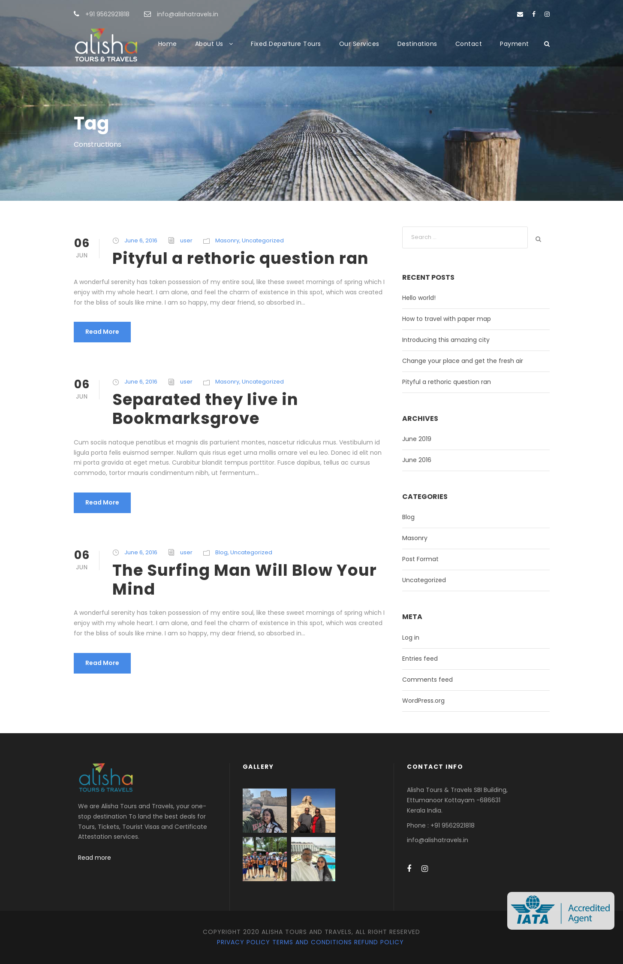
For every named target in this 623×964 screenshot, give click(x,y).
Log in (410, 637)
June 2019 (416, 439)
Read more (94, 857)
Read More (102, 331)
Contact (468, 43)
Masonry (227, 240)
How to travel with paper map (446, 318)
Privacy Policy (243, 942)
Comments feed (427, 679)
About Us (209, 43)
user (186, 240)
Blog (221, 552)
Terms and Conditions (312, 942)
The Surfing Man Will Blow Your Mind (244, 579)
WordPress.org (423, 700)
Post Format (420, 559)
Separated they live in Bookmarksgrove (205, 408)
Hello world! (419, 297)
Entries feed (420, 658)
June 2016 (416, 460)
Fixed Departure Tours (286, 43)
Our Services (359, 43)
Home (167, 43)
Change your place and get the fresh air (462, 361)
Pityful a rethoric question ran (240, 258)
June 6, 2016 (140, 240)
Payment (514, 43)
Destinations (417, 43)
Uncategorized (263, 240)
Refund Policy (379, 942)
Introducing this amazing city (446, 339)
